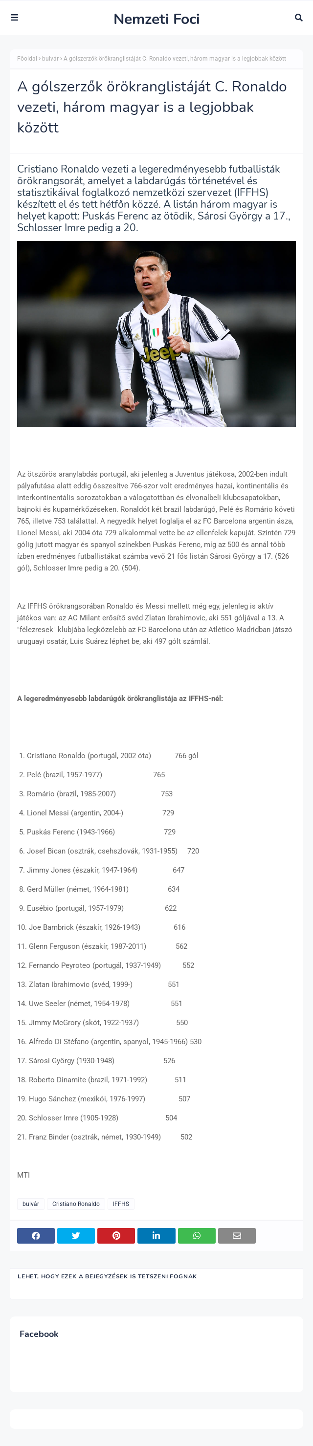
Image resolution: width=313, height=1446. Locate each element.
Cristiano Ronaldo (76, 1204)
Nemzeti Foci (156, 19)
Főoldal (27, 58)
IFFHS (121, 1204)
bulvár (50, 58)
